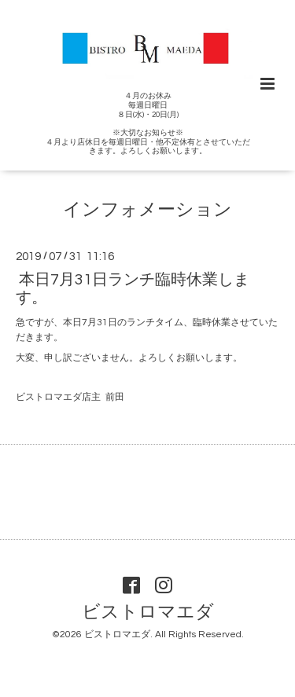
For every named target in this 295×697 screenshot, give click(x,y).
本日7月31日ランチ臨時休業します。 (132, 288)
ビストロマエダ (148, 612)
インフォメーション (147, 210)
